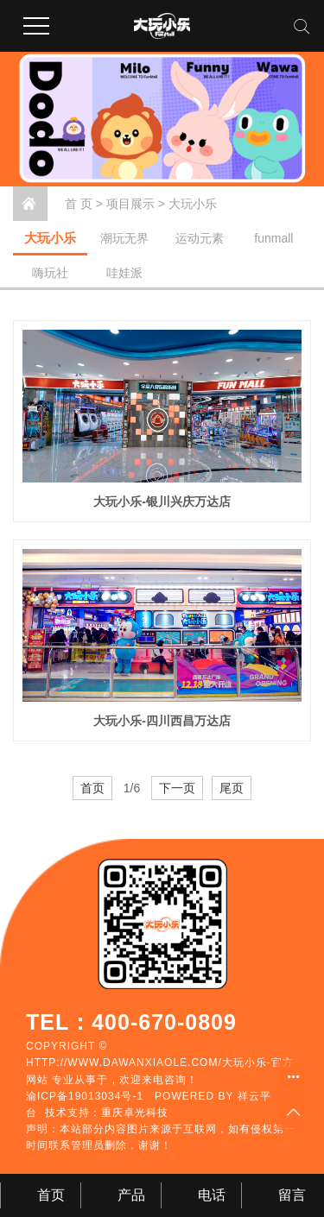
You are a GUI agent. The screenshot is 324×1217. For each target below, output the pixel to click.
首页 (92, 788)
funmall (273, 238)
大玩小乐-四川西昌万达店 (162, 721)
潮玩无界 (124, 238)
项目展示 (130, 204)
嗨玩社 (50, 273)
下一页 (177, 788)
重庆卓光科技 (134, 1113)
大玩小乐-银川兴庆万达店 (162, 501)
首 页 (78, 204)
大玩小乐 (192, 204)
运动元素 (199, 238)
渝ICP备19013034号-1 (84, 1096)
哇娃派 (124, 273)
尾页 (231, 788)
